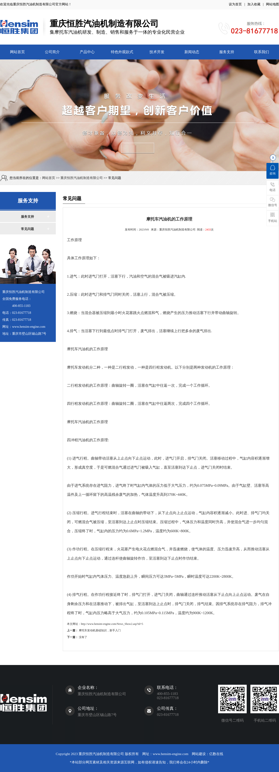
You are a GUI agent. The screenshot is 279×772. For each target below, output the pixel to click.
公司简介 (52, 52)
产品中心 (87, 52)
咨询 (272, 170)
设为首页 (235, 4)
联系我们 (261, 52)
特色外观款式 (122, 52)
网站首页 (17, 52)
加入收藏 (253, 4)
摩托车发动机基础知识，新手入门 (100, 630)
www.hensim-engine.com (170, 754)
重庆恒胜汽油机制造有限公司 (34, 4)
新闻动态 (191, 52)
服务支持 (226, 52)
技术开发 (156, 52)
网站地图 (272, 4)
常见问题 (27, 229)
